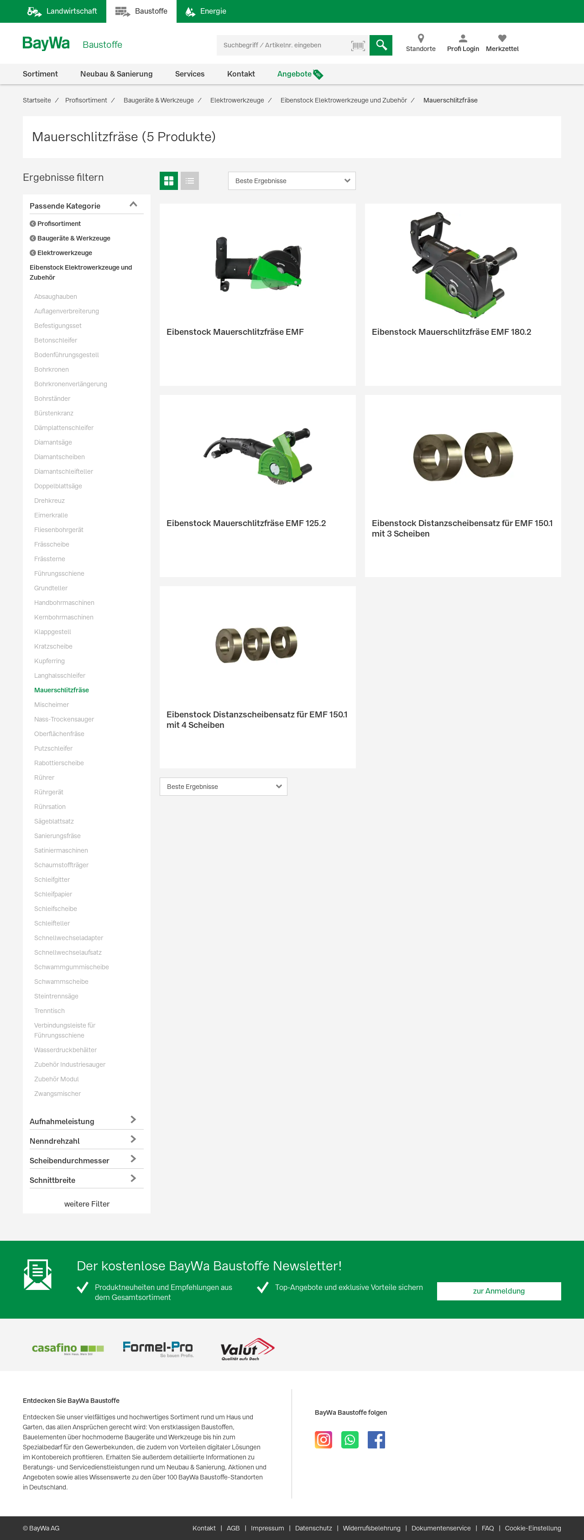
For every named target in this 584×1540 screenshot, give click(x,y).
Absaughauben (55, 296)
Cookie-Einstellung (533, 1528)
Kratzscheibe (53, 646)
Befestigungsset (58, 326)
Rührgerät (48, 792)
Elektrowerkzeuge (61, 253)
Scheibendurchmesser (70, 1161)
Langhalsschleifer (59, 675)
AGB (233, 1528)
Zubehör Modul (56, 1079)
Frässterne (49, 559)
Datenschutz (313, 1528)
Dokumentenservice (441, 1528)
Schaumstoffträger (61, 865)
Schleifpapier (53, 894)
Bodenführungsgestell (66, 355)
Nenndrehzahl (55, 1141)
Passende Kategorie (65, 206)
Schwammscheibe (61, 981)
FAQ (488, 1528)
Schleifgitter (52, 879)
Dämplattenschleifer (64, 428)
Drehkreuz (49, 500)
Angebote (294, 74)
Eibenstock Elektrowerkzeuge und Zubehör (81, 272)
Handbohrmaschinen (64, 603)
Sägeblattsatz (54, 821)
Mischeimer (51, 705)
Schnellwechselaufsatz (68, 952)
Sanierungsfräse (57, 836)
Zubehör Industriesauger (69, 1064)
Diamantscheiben (59, 457)
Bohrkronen (51, 369)
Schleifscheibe (55, 909)
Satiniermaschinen (61, 850)
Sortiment (40, 74)
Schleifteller (52, 923)
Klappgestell (52, 632)
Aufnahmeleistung (62, 1121)
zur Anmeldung (499, 1291)
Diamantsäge (53, 442)
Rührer (44, 777)
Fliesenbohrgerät (58, 530)
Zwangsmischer (57, 1094)
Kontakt (241, 74)
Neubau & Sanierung (116, 74)
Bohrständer (52, 398)
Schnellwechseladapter (68, 938)
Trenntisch (49, 1011)
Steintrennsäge (56, 996)
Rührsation (50, 807)
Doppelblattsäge (58, 486)
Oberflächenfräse (59, 734)
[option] (68, 1349)
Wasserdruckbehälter (65, 1050)
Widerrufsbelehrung (372, 1528)
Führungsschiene (59, 573)
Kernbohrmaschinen (64, 617)
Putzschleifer (53, 748)
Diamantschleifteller (63, 471)
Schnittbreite (52, 1180)
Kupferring (49, 661)
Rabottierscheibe (59, 763)
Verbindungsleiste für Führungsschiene (64, 1030)
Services (190, 74)
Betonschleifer (55, 340)
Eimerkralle (51, 515)
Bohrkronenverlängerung (70, 384)
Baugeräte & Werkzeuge (70, 238)
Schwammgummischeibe (71, 967)
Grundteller (51, 588)
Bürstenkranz (53, 413)
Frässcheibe (51, 544)
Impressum (267, 1528)
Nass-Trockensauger (64, 719)
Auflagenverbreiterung (66, 311)
